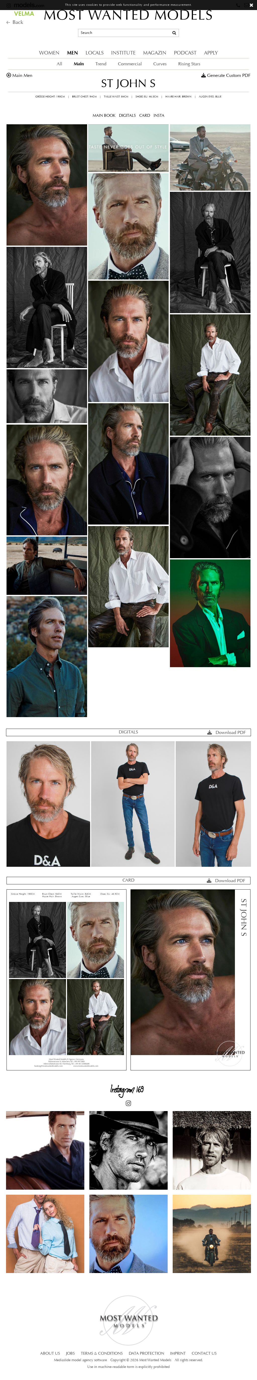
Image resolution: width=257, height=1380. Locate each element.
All (59, 64)
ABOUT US (50, 1354)
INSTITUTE (123, 53)
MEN (72, 53)
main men (22, 75)
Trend (100, 64)
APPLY (211, 53)
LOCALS (95, 53)
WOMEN (49, 53)
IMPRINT (178, 1354)
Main (79, 64)
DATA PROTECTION (146, 1354)
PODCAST (185, 53)
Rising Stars (189, 64)
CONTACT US (204, 1354)
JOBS (70, 1354)
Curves (160, 64)
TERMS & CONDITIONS (102, 1354)
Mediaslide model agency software (80, 1360)
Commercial (130, 64)
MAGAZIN (154, 53)
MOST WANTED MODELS (128, 16)
